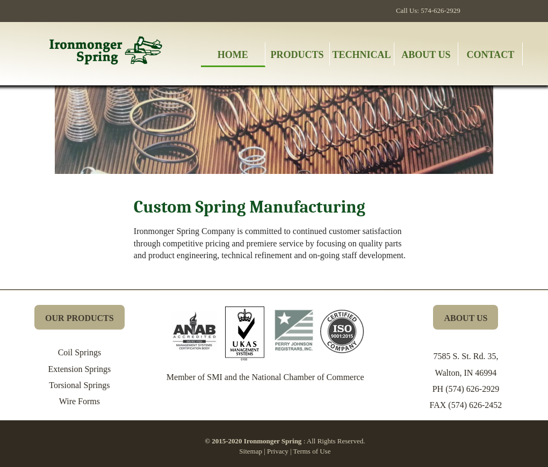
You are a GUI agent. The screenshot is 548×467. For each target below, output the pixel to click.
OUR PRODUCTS (79, 318)
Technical (362, 54)
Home (233, 54)
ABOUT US (465, 318)
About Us (425, 54)
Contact (491, 54)
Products (297, 54)
